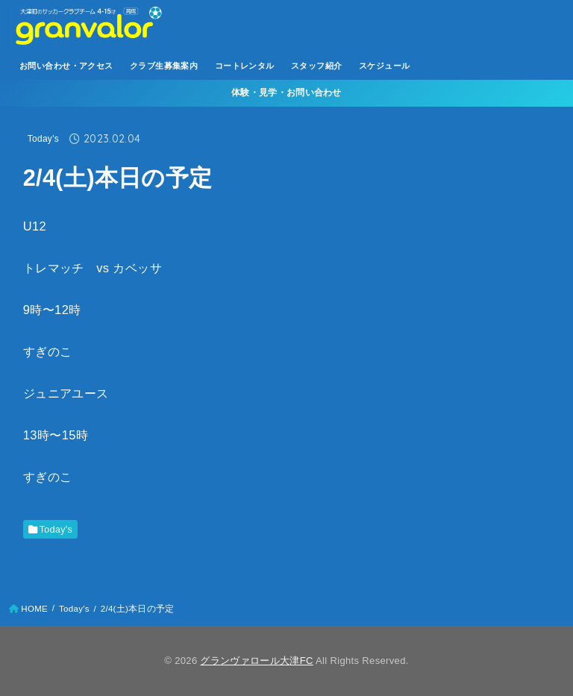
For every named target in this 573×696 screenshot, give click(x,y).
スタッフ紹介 (316, 65)
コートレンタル (245, 65)
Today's (43, 139)
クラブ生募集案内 (164, 65)
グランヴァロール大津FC (256, 660)
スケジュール (384, 65)
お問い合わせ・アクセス (66, 65)
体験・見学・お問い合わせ (286, 92)
